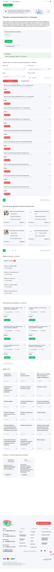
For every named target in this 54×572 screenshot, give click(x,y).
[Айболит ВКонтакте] (41, 550)
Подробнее (22, 222)
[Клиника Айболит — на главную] (14, 523)
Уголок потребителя (46, 531)
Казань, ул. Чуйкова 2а (9, 278)
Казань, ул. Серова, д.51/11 (10, 284)
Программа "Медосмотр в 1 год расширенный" (11, 346)
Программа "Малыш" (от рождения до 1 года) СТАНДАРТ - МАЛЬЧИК (38, 327)
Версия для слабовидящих (8, 550)
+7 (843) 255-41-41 (9, 530)
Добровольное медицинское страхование (45, 538)
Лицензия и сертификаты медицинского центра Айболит (14, 563)
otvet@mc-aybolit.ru (30, 551)
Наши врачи (22, 542)
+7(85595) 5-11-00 (9, 541)
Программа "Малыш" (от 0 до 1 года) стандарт (37, 308)
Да (29, 77)
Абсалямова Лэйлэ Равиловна (17, 230)
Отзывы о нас (33, 547)
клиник (26, 12)
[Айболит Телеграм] (45, 550)
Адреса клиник (22, 546)
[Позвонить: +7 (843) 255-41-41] (15, 1)
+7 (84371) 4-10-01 (9, 546)
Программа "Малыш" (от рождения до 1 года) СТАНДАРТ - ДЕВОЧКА (13, 327)
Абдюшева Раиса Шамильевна (41, 211)
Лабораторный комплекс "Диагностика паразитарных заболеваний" (13, 308)
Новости (32, 534)
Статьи (32, 537)
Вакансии (32, 544)
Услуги (21, 531)
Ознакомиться (47, 77)
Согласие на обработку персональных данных (12, 562)
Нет (34, 77)
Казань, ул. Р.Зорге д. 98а (10, 265)
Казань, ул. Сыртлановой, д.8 (11, 272)
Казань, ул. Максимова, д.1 (10, 291)
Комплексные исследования (22, 535)
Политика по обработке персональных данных (12, 564)
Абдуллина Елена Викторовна (17, 211)
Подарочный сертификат (44, 543)
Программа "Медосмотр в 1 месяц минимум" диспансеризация (37, 346)
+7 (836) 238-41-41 (9, 536)
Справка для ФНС (46, 534)
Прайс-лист (8, 41)
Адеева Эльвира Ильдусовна (41, 230)
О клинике (32, 531)
